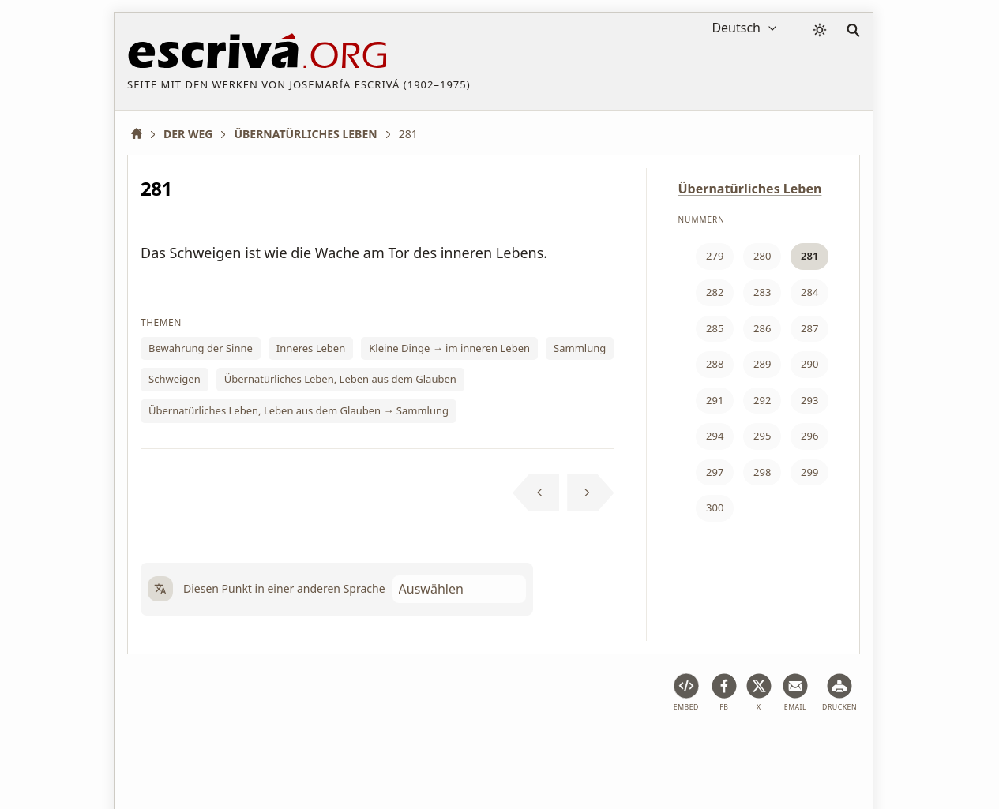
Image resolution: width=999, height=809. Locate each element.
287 (809, 328)
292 (762, 400)
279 (714, 256)
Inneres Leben (310, 348)
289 (762, 364)
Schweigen (174, 379)
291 (714, 400)
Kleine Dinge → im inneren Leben (449, 348)
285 (714, 328)
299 (809, 472)
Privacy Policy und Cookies (389, 748)
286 (762, 328)
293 (809, 400)
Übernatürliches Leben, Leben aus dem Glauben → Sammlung (298, 410)
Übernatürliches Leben (750, 188)
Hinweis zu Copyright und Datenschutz (576, 748)
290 (809, 364)
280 (762, 256)
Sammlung (580, 348)
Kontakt (716, 748)
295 (762, 436)
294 (714, 436)
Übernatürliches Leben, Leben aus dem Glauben (340, 379)
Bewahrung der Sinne (200, 348)
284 (809, 292)
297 (714, 472)
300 (714, 507)
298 (762, 472)
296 (809, 436)
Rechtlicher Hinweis (251, 748)
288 (714, 364)
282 (714, 292)
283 (762, 292)
